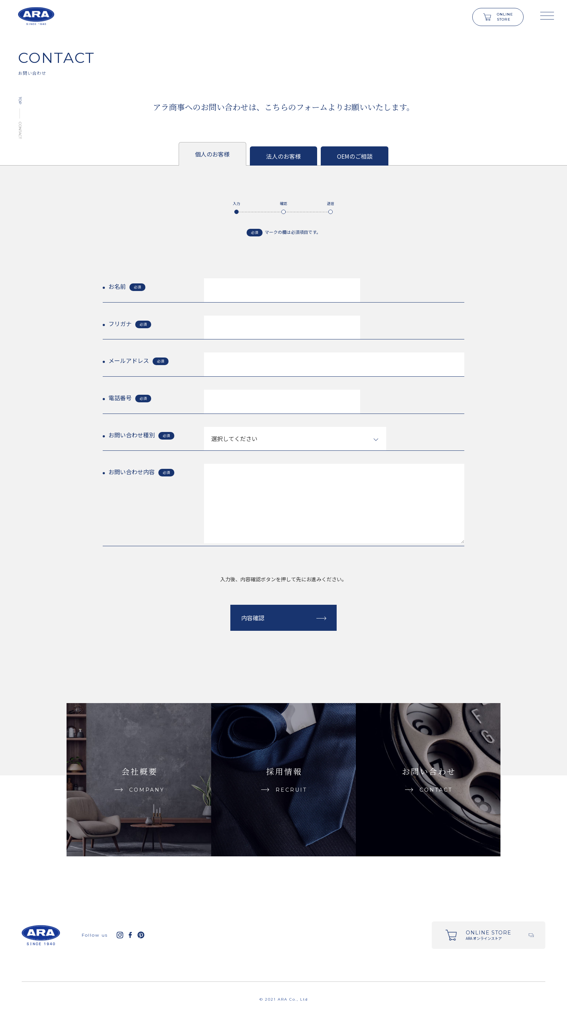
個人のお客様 (212, 154)
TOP (20, 100)
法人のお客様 (283, 156)
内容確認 (252, 617)
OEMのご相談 (354, 156)
